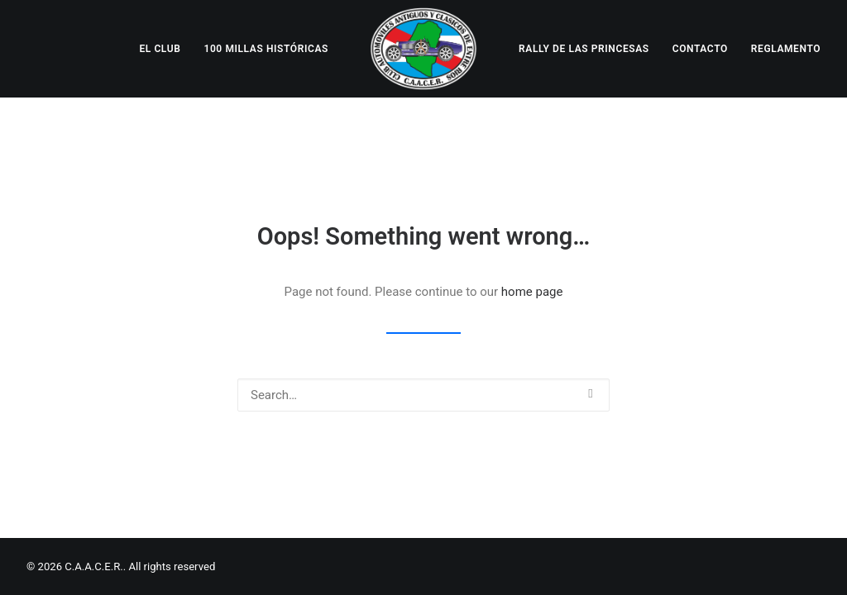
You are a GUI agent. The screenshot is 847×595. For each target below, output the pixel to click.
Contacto (700, 49)
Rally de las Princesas (584, 49)
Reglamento (786, 49)
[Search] (423, 395)
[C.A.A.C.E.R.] (423, 48)
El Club (159, 49)
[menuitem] (159, 49)
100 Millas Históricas (265, 49)
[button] (590, 393)
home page (532, 291)
